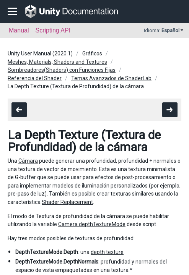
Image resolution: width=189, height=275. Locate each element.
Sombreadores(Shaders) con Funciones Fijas (62, 70)
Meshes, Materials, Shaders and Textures (57, 62)
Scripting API (52, 30)
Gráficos (92, 53)
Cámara (28, 161)
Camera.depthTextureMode (91, 224)
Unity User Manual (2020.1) (40, 53)
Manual (19, 30)
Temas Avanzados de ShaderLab (111, 78)
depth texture (107, 252)
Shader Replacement (67, 202)
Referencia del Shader (35, 78)
